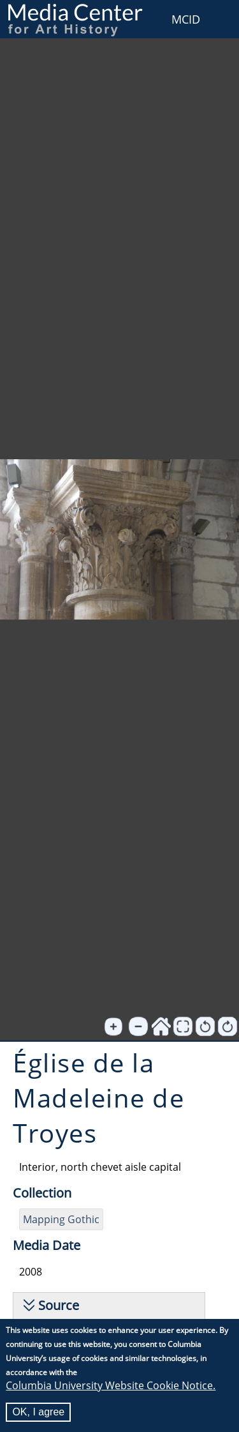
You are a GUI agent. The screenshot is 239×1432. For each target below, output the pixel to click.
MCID (185, 19)
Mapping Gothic (61, 1219)
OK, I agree (38, 1413)
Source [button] (58, 1305)
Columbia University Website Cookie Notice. (110, 1387)
